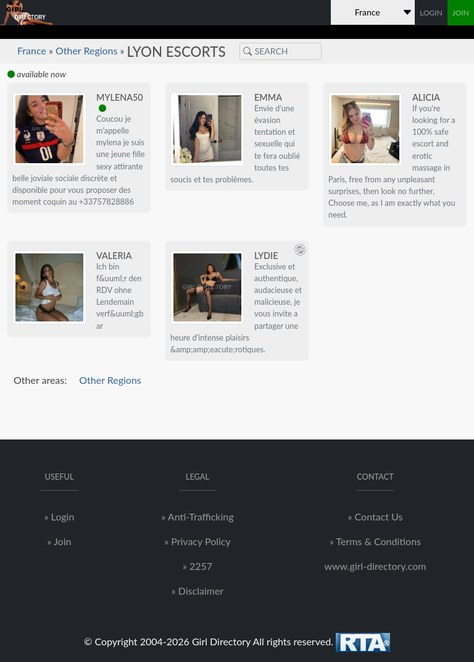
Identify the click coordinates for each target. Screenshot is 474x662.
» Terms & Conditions (375, 541)
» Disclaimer (197, 590)
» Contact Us (375, 516)
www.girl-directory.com (375, 566)
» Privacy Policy (197, 541)
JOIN (460, 12)
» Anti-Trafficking (197, 516)
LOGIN (431, 12)
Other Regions (87, 50)
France (31, 50)
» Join (60, 541)
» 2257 (197, 566)
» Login (59, 516)
